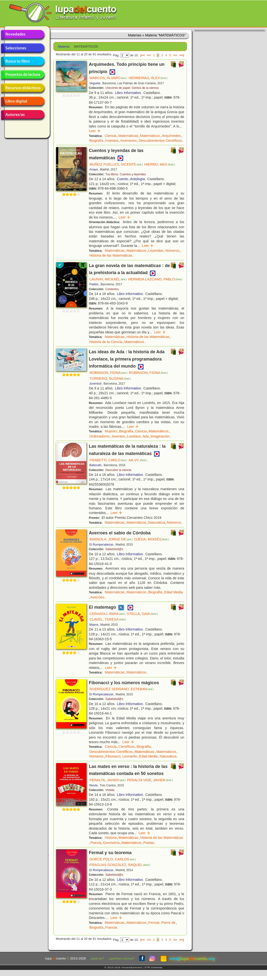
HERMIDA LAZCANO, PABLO (155, 279)
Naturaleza (156, 522)
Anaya (93, 169)
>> (175, 55)
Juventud (95, 383)
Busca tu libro (22, 61)
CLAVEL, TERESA (108, 619)
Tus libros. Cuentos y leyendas (125, 174)
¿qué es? (97, 958)
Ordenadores (99, 436)
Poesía (95, 843)
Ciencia (111, 136)
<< (149, 55)
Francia (111, 927)
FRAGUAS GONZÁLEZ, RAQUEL (120, 865)
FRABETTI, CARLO (108, 460)
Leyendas (155, 250)
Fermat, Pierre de (161, 923)
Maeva (93, 624)
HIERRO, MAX (159, 164)
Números (172, 250)
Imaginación (160, 436)
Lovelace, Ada (138, 436)
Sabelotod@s (114, 549)
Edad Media (173, 592)
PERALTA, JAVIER (107, 780)
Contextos (112, 289)
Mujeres (111, 431)
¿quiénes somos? (121, 958)
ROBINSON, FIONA (108, 373)
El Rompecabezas (101, 544)
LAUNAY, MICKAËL (108, 279)
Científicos (126, 747)
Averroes (97, 597)
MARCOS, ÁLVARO (108, 78)
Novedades (22, 35)
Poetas (148, 843)
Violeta (109, 790)
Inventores (128, 141)
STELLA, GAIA (142, 614)
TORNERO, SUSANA (110, 378)
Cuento (122, 179)
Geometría (111, 843)
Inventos (111, 141)
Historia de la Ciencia (105, 342)
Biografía (96, 141)
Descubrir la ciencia (118, 470)
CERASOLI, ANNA (107, 614)
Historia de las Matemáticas (110, 255)
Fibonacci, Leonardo (121, 756)
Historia (111, 838)
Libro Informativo (128, 93)
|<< (142, 55)
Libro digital (22, 101)
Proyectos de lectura (22, 75)
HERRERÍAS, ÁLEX (148, 78)
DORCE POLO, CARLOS (113, 859)
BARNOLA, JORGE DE (111, 539)
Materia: (64, 46)
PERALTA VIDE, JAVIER (150, 780)
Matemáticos (150, 136)
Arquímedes (171, 136)
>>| (181, 55)
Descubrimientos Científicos (160, 141)
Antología (137, 179)
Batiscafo (95, 465)
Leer (95, 131)
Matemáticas (128, 136)
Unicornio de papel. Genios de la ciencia (132, 88)
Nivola (93, 785)
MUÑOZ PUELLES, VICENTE (116, 164)
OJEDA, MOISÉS (151, 539)
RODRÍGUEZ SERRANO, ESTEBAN (122, 689)
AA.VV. (138, 460)
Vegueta (94, 83)
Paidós (93, 284)
